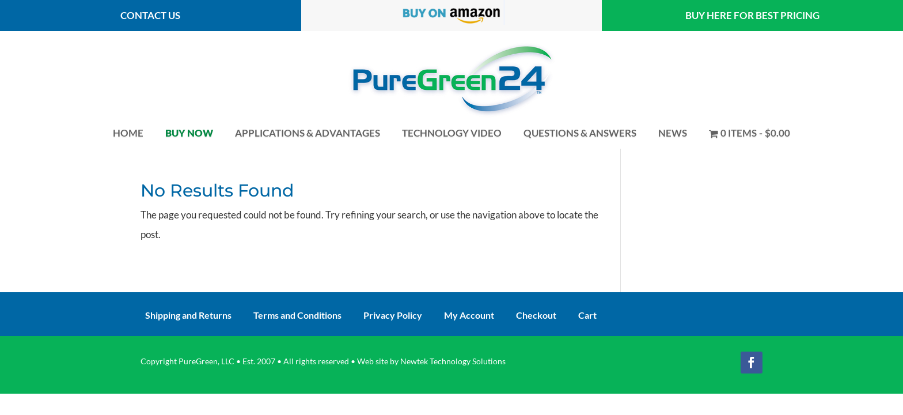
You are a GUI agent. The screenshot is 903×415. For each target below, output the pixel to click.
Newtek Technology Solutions (453, 361)
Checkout (536, 315)
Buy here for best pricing (752, 15)
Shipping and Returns (188, 315)
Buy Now (189, 133)
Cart (587, 315)
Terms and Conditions (297, 315)
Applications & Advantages (307, 133)
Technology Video (452, 133)
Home (128, 133)
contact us (150, 15)
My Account (469, 315)
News (672, 133)
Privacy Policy (392, 315)
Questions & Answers (579, 133)
